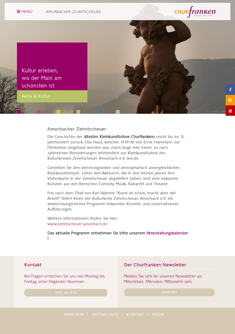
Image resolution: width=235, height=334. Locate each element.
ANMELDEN (169, 292)
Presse (158, 314)
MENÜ (24, 11)
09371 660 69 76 (65, 292)
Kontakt (135, 314)
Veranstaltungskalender (167, 233)
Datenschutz (105, 314)
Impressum (74, 314)
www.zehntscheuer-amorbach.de (77, 223)
